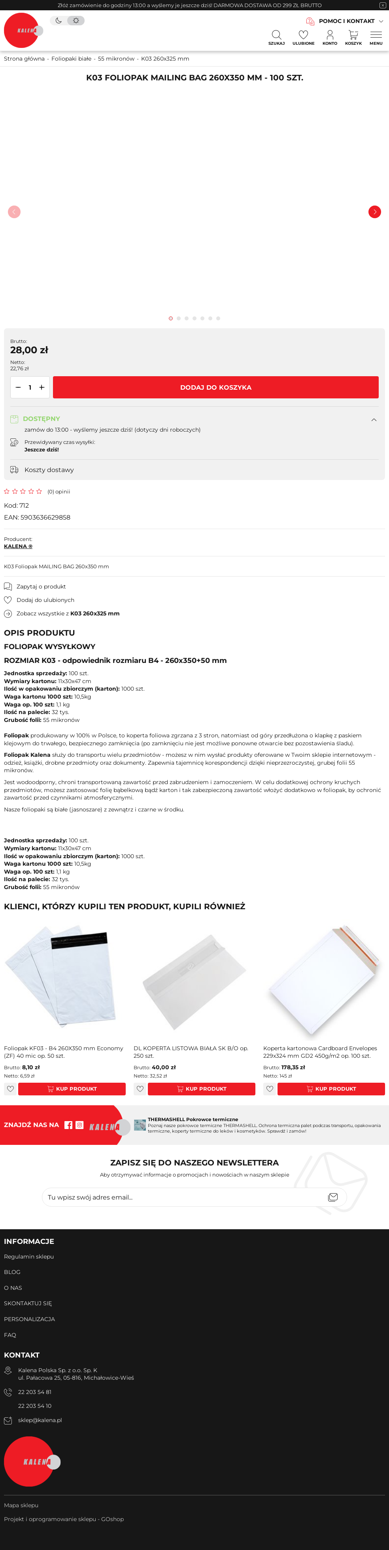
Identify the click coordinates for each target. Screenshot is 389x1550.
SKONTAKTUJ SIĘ (28, 1303)
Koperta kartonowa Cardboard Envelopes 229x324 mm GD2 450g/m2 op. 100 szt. (320, 1052)
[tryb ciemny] (58, 20)
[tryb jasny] (76, 20)
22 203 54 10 (34, 1405)
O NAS (13, 1287)
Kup (62, 1088)
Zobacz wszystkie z (68, 613)
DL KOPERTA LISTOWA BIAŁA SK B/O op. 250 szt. (191, 1052)
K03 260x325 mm (165, 58)
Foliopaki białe (71, 58)
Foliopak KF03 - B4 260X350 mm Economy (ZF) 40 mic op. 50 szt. (63, 1052)
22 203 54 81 (34, 1392)
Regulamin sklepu (29, 1256)
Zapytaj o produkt (41, 586)
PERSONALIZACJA (29, 1319)
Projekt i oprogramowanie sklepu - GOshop (64, 1519)
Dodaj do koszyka (215, 387)
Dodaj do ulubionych (45, 600)
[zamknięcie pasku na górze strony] (382, 5)
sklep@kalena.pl (40, 1420)
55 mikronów (116, 58)
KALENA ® (18, 546)
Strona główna (24, 58)
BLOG (12, 1272)
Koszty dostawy (49, 470)
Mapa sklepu (21, 1505)
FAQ (10, 1335)
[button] (16, 387)
